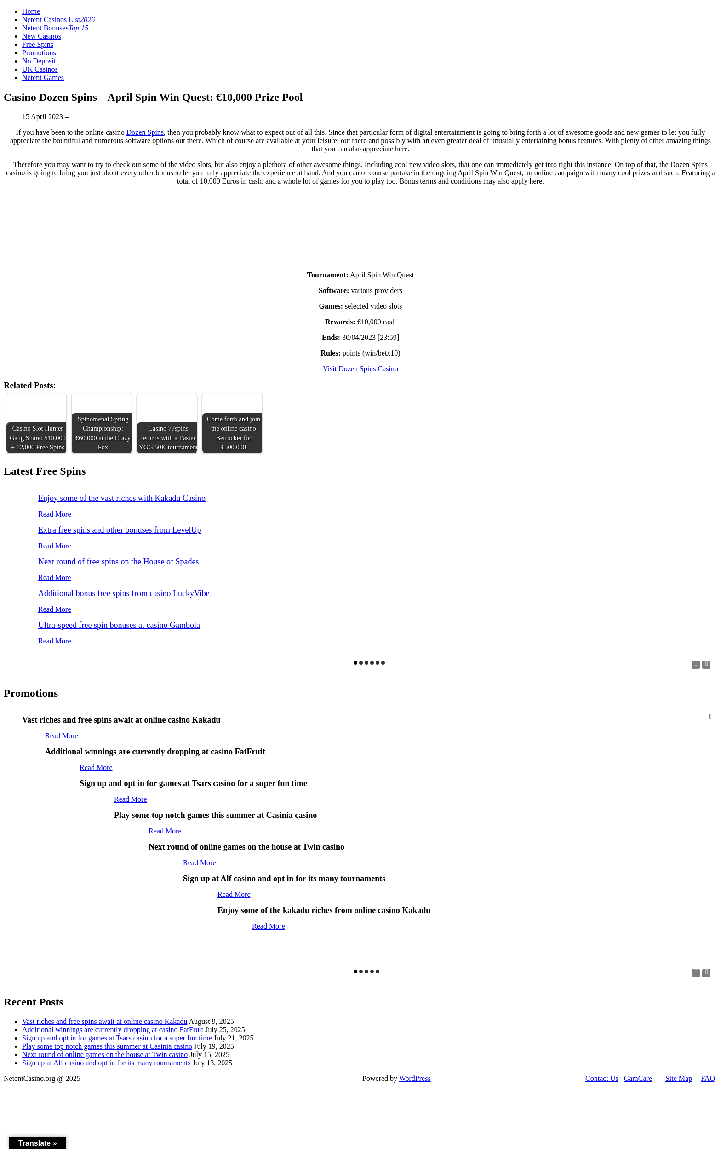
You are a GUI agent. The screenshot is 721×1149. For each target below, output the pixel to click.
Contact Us (601, 1078)
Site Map (678, 1078)
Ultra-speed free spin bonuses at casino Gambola (119, 625)
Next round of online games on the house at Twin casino (105, 1054)
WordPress (415, 1078)
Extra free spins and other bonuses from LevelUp (119, 529)
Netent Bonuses (55, 28)
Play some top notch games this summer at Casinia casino (107, 1046)
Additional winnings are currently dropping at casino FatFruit (112, 1030)
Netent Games (43, 77)
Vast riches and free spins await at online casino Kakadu (104, 1021)
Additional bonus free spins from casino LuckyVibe (124, 593)
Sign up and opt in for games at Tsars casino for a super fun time (117, 1038)
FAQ (708, 1078)
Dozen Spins (145, 132)
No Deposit (39, 61)
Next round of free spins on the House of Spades (118, 561)
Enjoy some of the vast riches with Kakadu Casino (122, 498)
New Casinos (41, 36)
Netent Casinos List (58, 19)
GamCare (638, 1078)
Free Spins (37, 44)
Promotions (39, 53)
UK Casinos (40, 69)
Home (31, 11)
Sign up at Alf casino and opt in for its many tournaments (106, 1063)
